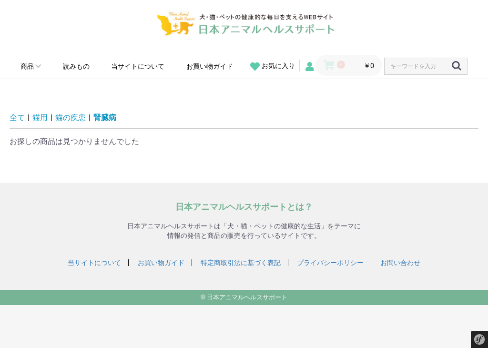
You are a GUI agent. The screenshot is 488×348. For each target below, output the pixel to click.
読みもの (76, 66)
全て (17, 117)
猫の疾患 (70, 117)
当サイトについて (137, 66)
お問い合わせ (400, 262)
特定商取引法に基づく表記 (241, 262)
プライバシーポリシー (330, 262)
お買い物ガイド (209, 66)
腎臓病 (104, 117)
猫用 (40, 117)
